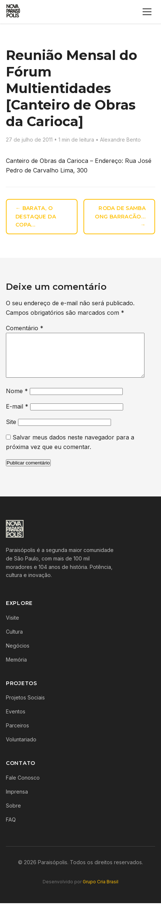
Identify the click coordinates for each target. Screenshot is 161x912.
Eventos (15, 720)
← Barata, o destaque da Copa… (35, 216)
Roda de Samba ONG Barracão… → (120, 216)
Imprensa (17, 800)
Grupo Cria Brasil (100, 890)
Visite (12, 626)
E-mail (17, 415)
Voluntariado (21, 748)
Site (11, 430)
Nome (17, 399)
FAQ (11, 828)
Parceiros (17, 734)
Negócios (17, 654)
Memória (16, 668)
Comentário (24, 328)
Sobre (13, 814)
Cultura (14, 640)
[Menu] (147, 12)
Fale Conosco (23, 786)
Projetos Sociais (25, 706)
